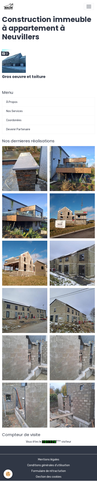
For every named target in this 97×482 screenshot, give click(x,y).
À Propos (11, 102)
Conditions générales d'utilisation (48, 465)
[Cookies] (8, 474)
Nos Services (14, 111)
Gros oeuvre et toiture (24, 76)
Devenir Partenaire (18, 129)
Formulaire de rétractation (48, 471)
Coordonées (13, 120)
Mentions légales (48, 459)
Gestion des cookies (48, 476)
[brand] (9, 6)
